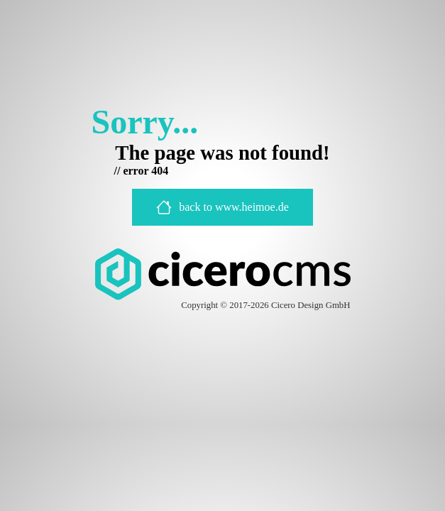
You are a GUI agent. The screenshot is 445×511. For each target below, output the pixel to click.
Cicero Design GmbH (311, 305)
